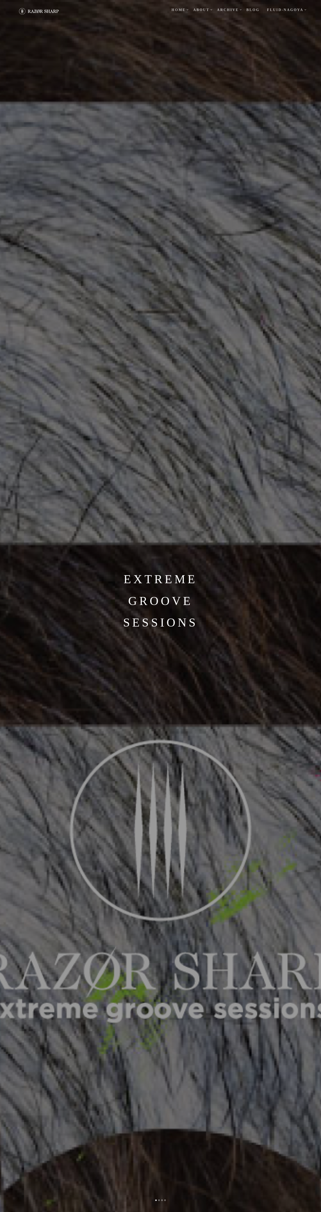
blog (252, 10)
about (201, 10)
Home (179, 10)
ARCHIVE (228, 10)
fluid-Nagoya (285, 10)
